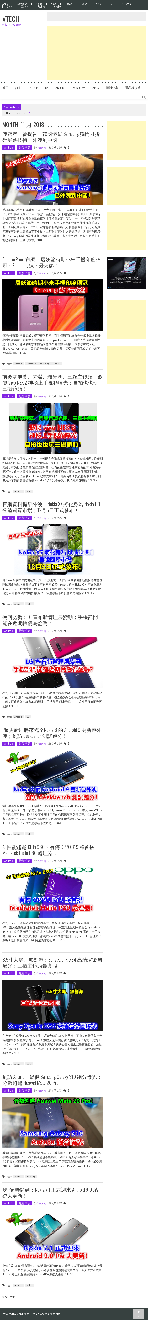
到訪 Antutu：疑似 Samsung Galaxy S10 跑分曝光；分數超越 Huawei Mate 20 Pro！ (52, 1079)
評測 (18, 88)
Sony (9, 6)
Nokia (39, 4)
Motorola (126, 4)
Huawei (68, 4)
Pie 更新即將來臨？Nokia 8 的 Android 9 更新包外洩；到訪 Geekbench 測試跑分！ (51, 732)
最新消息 (24, 147)
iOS (47, 88)
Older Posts (8, 1297)
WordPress (23, 1314)
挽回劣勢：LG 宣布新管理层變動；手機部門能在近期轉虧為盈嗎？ (50, 620)
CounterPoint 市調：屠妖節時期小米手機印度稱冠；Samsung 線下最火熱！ (51, 262)
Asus (53, 4)
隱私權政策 (132, 88)
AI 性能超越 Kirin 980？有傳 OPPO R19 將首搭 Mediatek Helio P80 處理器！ (48, 850)
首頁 (5, 88)
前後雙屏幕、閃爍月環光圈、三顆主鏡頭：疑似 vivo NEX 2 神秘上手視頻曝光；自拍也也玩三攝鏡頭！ (52, 382)
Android (61, 88)
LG (111, 4)
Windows (79, 88)
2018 (19, 113)
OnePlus (58, 6)
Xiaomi (25, 6)
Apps (95, 88)
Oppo (84, 4)
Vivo (98, 4)
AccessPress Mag (50, 1314)
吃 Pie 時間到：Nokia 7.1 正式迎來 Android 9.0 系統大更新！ (50, 1192)
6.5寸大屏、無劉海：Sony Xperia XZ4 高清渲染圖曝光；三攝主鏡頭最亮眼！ (52, 962)
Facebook (31, 363)
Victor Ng (41, 147)
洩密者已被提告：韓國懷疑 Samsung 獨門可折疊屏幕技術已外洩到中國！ (51, 136)
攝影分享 (112, 88)
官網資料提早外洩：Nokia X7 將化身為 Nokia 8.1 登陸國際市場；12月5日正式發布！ (51, 507)
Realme (41, 6)
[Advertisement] (96, 53)
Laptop (33, 88)
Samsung (22, 4)
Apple (5, 4)
